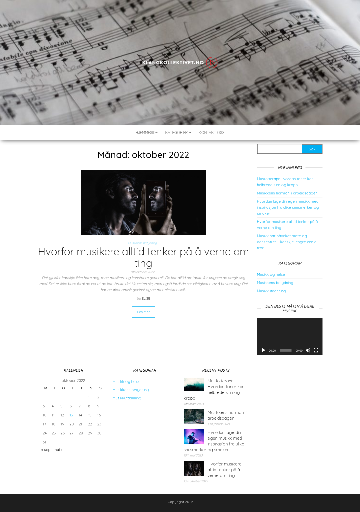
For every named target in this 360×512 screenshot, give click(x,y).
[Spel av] (263, 350)
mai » (58, 449)
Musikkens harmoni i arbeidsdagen (287, 193)
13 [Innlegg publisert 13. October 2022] (71, 415)
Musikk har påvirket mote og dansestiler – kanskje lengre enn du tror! (287, 241)
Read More (143, 311)
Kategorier (178, 132)
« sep (45, 449)
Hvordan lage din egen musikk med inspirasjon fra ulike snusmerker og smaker (288, 207)
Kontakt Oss (211, 132)
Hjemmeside (147, 132)
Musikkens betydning (142, 243)
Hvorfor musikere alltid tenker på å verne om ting (143, 257)
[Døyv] (308, 350)
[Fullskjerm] (316, 350)
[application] (290, 336)
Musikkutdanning (271, 291)
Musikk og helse (271, 274)
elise (146, 298)
